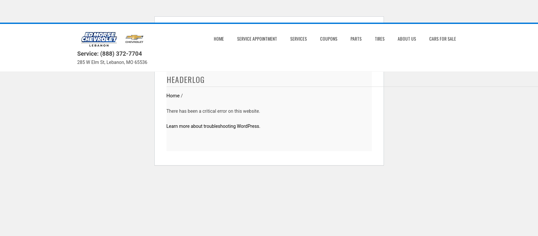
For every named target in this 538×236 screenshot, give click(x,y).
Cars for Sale (442, 38)
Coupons (328, 38)
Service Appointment (257, 38)
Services (298, 38)
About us (407, 38)
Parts (356, 38)
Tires (380, 38)
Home (219, 38)
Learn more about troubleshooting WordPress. (214, 126)
